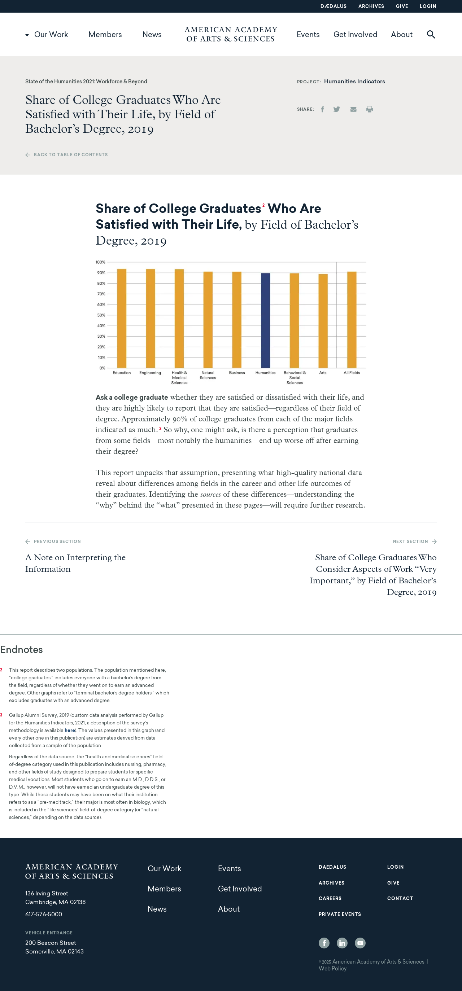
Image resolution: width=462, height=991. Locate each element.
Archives (371, 7)
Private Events (340, 915)
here (70, 730)
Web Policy (332, 969)
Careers (330, 899)
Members (105, 35)
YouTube (360, 943)
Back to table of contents (71, 155)
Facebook (324, 943)
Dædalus (334, 7)
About (402, 35)
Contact (400, 899)
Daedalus (332, 867)
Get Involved (356, 35)
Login (428, 7)
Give (402, 7)
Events (308, 35)
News (152, 35)
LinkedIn (342, 943)
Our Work (51, 35)
